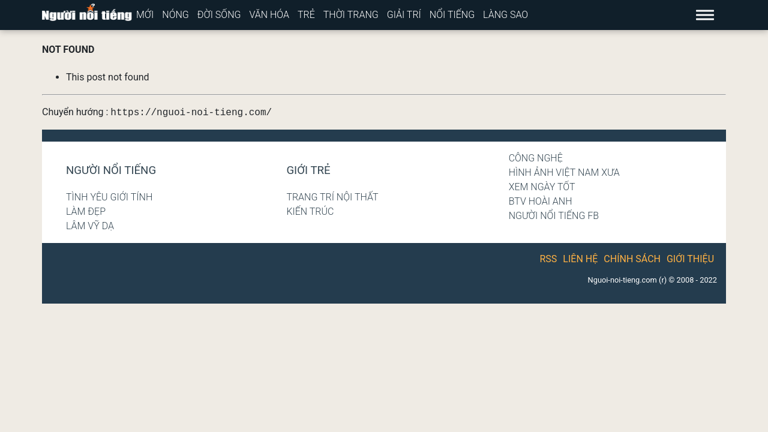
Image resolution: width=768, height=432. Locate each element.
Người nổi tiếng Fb (554, 215)
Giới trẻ (308, 170)
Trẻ (306, 14)
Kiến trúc (310, 211)
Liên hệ (580, 259)
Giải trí (404, 14)
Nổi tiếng (452, 14)
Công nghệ (536, 158)
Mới (145, 14)
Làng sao (505, 14)
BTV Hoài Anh (540, 201)
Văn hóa (269, 14)
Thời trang (351, 14)
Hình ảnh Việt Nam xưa (564, 172)
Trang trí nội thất (332, 197)
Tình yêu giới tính (109, 197)
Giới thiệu (690, 259)
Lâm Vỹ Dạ (90, 226)
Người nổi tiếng (111, 170)
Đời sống (219, 14)
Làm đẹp (86, 211)
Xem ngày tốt (542, 187)
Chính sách (632, 259)
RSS (548, 259)
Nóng (175, 14)
